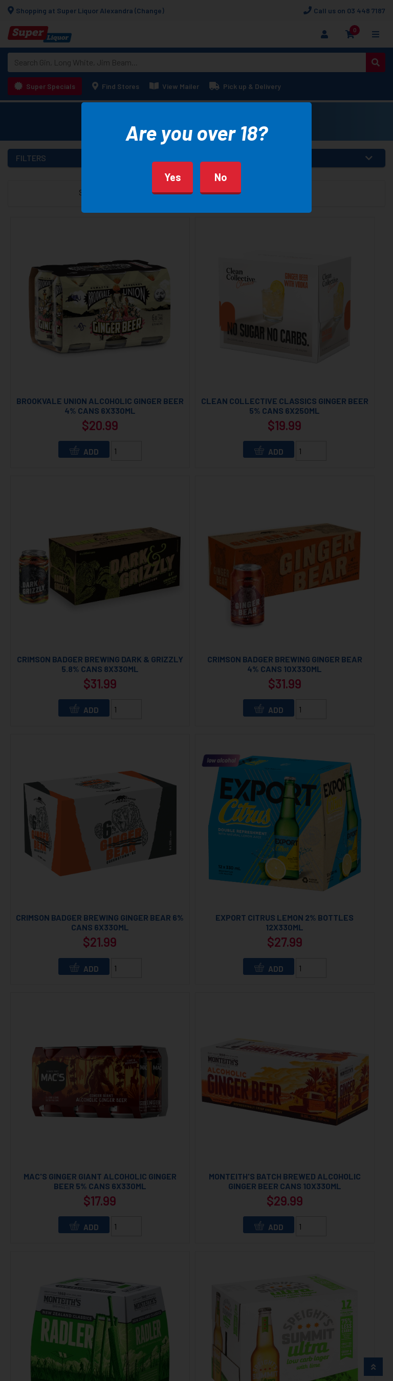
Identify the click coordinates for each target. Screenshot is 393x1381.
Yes (172, 177)
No (220, 177)
